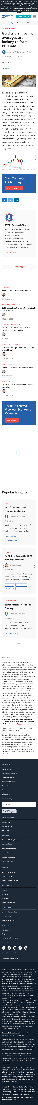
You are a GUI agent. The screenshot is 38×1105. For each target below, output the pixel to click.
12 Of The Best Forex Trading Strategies (16, 509)
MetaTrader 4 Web (7, 862)
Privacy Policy (6, 916)
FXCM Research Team (23, 52)
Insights (4, 23)
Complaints (31, 1089)
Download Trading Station (10, 840)
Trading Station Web (8, 858)
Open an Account (14, 188)
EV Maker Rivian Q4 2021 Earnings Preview (18, 557)
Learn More (11, 420)
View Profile (10, 253)
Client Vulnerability (8, 778)
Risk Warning (6, 1092)
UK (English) (6, 804)
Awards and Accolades (9, 782)
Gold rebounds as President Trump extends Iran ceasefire (19, 309)
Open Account (23, 16)
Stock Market (21, 585)
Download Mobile (7, 844)
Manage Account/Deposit (10, 881)
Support (4, 934)
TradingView (6, 822)
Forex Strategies (11, 540)
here (19, 724)
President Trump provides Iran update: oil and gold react (18, 348)
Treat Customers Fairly (9, 920)
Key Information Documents (16, 1089)
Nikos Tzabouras (15, 565)
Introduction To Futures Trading (18, 606)
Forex (35, 23)
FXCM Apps (5, 898)
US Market (9, 585)
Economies (6, 68)
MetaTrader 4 (6, 830)
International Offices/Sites (10, 773)
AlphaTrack (14, 23)
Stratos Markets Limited (10, 1033)
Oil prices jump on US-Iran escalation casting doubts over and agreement (16, 329)
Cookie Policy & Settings (9, 912)
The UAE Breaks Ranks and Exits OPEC (16, 291)
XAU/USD (19, 267)
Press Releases (6, 786)
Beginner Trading (11, 536)
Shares (8, 552)
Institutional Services (8, 902)
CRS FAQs (20, 1092)
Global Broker (6, 769)
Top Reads (5, 894)
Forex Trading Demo (8, 872)
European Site (27, 1094)
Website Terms (7, 1087)
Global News (16, 305)
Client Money (6, 794)
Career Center (6, 790)
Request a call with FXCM (10, 938)
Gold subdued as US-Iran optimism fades (18, 367)
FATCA (14, 1092)
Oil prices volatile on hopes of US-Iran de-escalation (18, 385)
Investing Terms (11, 633)
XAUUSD (8, 62)
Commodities (26, 23)
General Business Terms (21, 1087)
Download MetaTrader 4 (9, 848)
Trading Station (7, 826)
